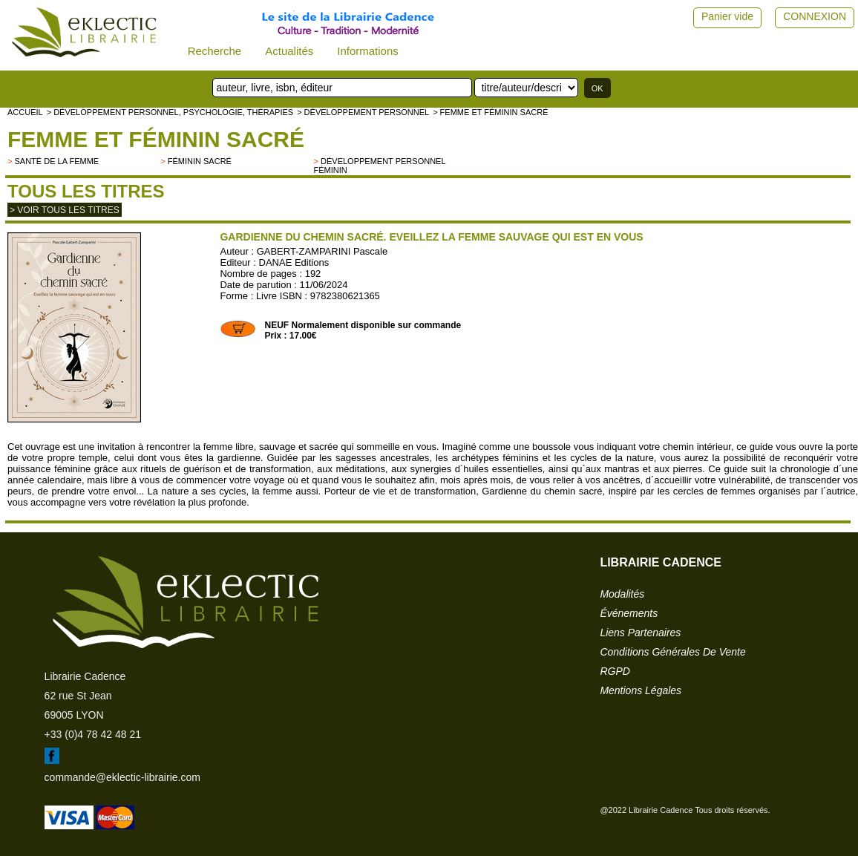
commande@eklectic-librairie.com (122, 777)
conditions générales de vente (672, 652)
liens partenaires (640, 632)
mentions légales (640, 690)
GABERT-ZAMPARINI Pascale (322, 251)
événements (629, 613)
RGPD (614, 671)
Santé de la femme (56, 161)
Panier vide (727, 16)
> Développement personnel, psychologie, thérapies (170, 112)
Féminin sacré (200, 161)
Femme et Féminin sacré (155, 139)
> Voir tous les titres (64, 210)
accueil (25, 112)
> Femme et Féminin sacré (490, 112)
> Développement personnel (363, 112)
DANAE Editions (294, 262)
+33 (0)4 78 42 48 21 (93, 734)
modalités (622, 594)
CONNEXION (814, 16)
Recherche (215, 51)
